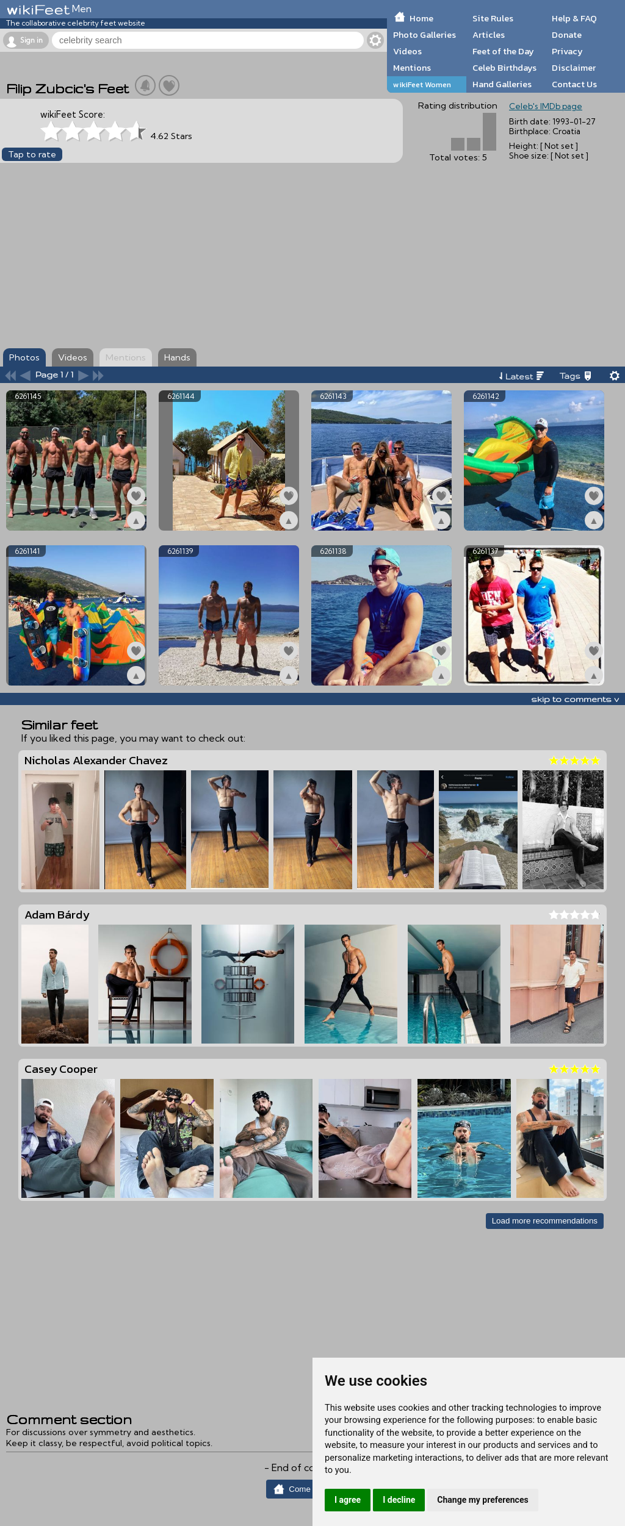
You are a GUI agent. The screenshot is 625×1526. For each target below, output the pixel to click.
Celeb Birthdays (504, 67)
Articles (488, 34)
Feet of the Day (503, 51)
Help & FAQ (574, 18)
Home (421, 18)
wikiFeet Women (422, 84)
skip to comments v (575, 699)
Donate (567, 34)
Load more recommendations (545, 1220)
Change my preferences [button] (482, 1500)
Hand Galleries (502, 84)
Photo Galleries (424, 34)
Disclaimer (574, 67)
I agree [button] (347, 1500)
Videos (407, 51)
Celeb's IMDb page (545, 106)
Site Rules (492, 18)
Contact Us (574, 84)
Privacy (567, 51)
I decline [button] (399, 1500)
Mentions (412, 67)
